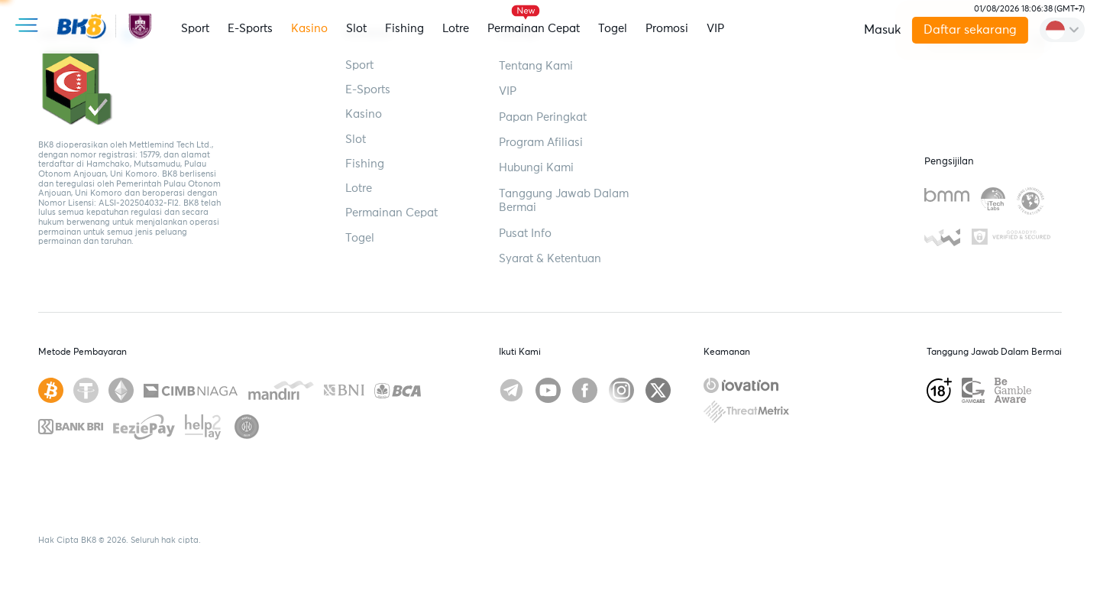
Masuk (882, 30)
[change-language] (1062, 30)
